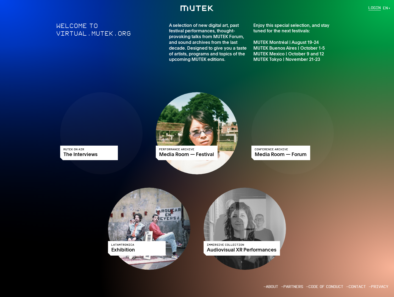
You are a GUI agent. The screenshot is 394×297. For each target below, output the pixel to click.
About (272, 286)
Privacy (380, 286)
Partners (293, 286)
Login (374, 8)
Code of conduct (326, 286)
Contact (357, 286)
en (385, 8)
